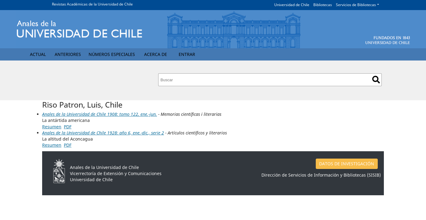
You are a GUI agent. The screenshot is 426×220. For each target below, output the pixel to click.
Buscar (376, 79)
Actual (38, 54)
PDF (67, 127)
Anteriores (68, 54)
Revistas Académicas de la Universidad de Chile (92, 4)
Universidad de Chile (291, 4)
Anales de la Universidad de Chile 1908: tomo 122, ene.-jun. (99, 114)
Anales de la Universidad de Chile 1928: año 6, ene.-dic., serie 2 (103, 133)
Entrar (187, 54)
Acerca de (155, 54)
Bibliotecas (322, 4)
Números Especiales (112, 54)
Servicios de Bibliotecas (356, 4)
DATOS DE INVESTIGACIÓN (346, 164)
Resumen (51, 127)
